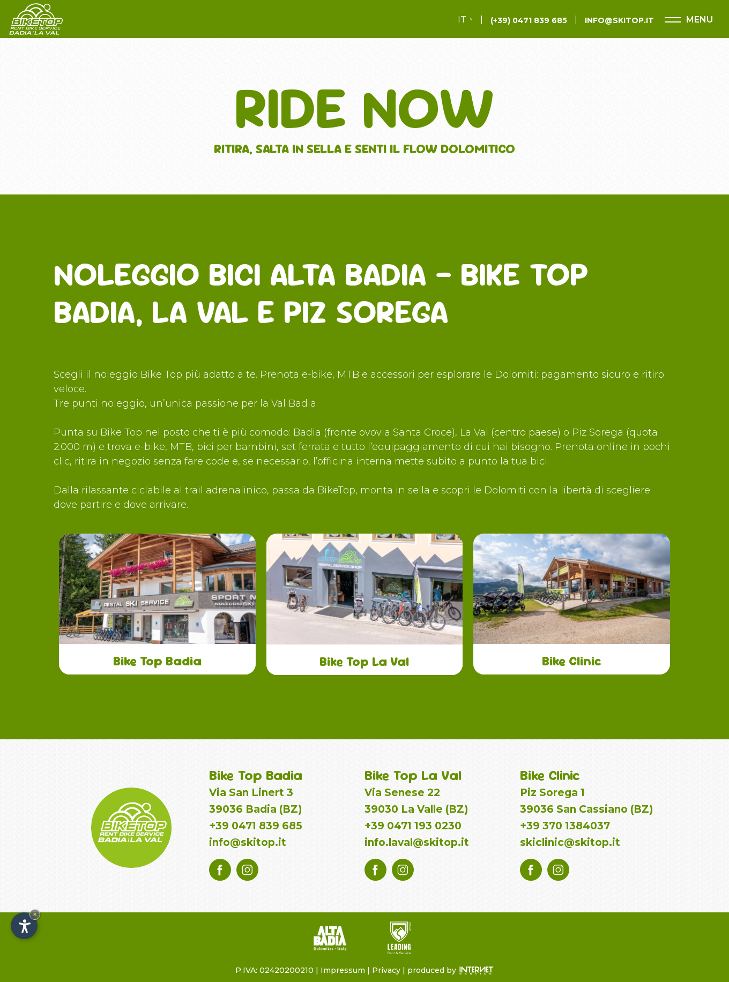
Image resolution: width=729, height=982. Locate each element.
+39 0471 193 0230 (413, 826)
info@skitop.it (247, 842)
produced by (432, 970)
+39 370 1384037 (565, 826)
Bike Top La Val (413, 775)
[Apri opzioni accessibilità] (24, 925)
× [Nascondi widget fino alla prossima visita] (35, 914)
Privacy (386, 970)
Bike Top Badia (255, 775)
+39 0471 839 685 (255, 826)
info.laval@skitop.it (416, 842)
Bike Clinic (550, 775)
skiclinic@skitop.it (570, 842)
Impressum (343, 970)
